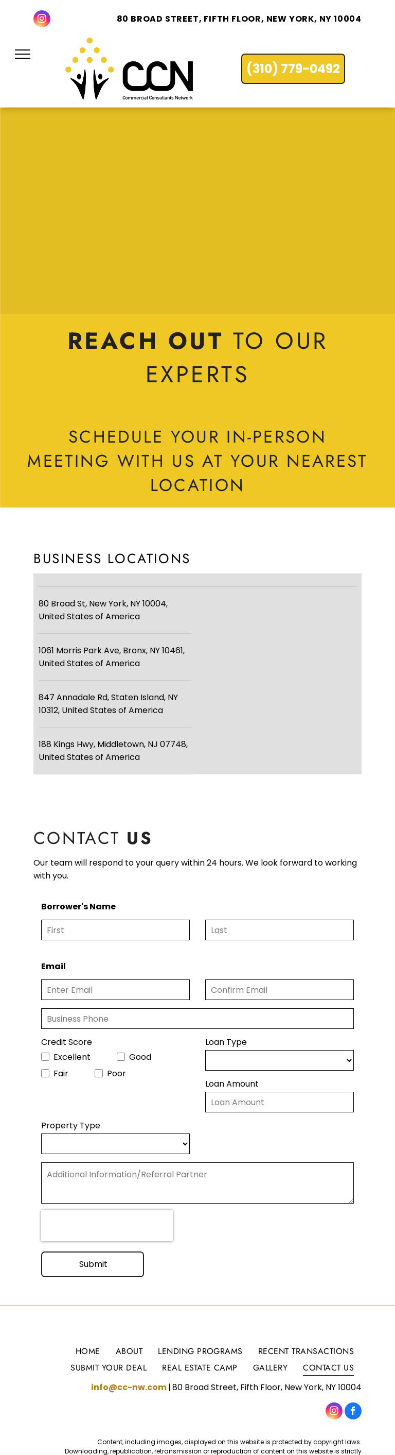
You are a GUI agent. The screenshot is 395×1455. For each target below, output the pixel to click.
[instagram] (41, 20)
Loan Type (226, 1042)
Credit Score (66, 1042)
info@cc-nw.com (129, 1351)
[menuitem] (88, 1314)
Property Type (70, 1125)
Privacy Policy (337, 1424)
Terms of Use (285, 1424)
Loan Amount (232, 1084)
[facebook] (353, 1376)
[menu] (22, 54)
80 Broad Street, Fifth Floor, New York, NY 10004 (239, 19)
